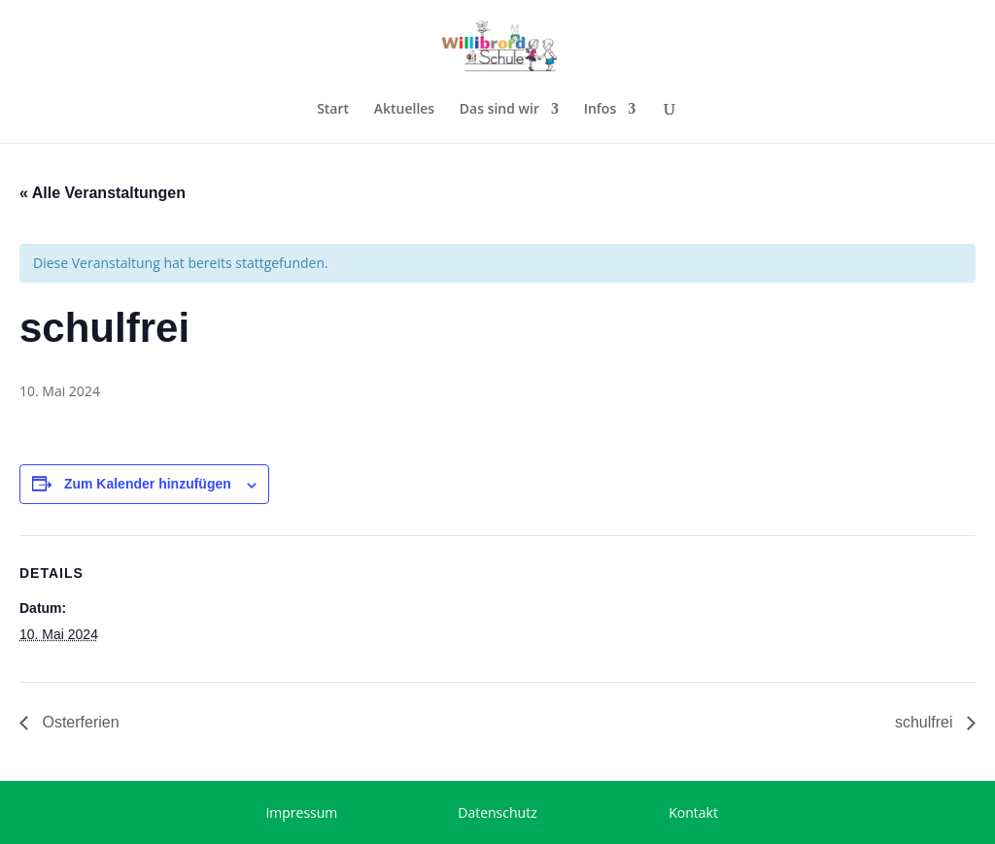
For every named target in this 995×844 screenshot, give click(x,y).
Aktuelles (404, 110)
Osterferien (79, 722)
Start (333, 110)
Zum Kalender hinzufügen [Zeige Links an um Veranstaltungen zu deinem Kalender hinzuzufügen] (147, 483)
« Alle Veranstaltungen (102, 193)
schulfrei (926, 722)
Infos (600, 110)
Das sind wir (499, 110)
